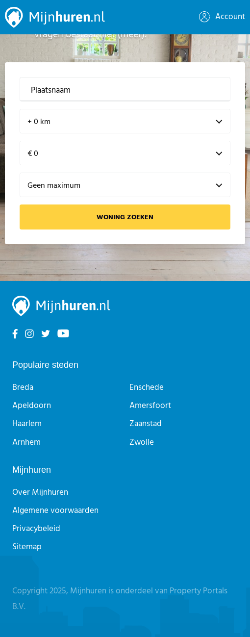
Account (222, 17)
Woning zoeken (125, 217)
